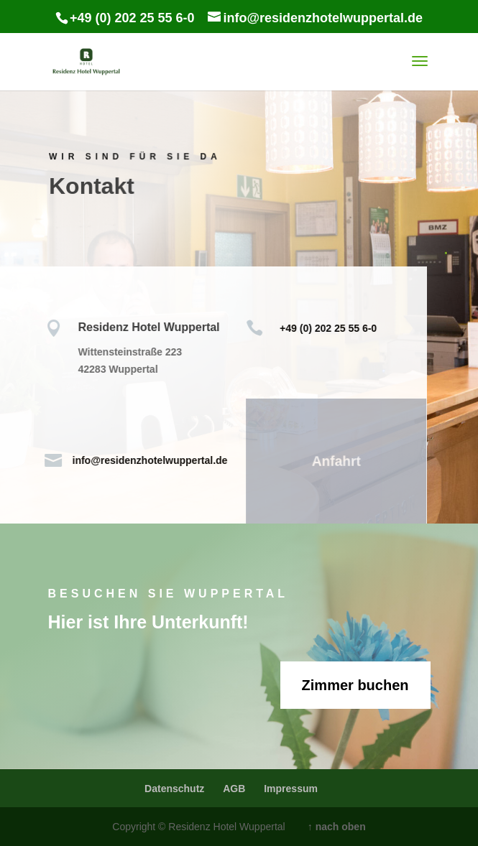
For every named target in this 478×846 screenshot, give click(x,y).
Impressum (291, 788)
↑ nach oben (337, 826)
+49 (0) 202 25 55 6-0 (323, 328)
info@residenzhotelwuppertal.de (144, 460)
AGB (234, 788)
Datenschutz (174, 788)
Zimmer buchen (355, 685)
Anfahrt (331, 461)
